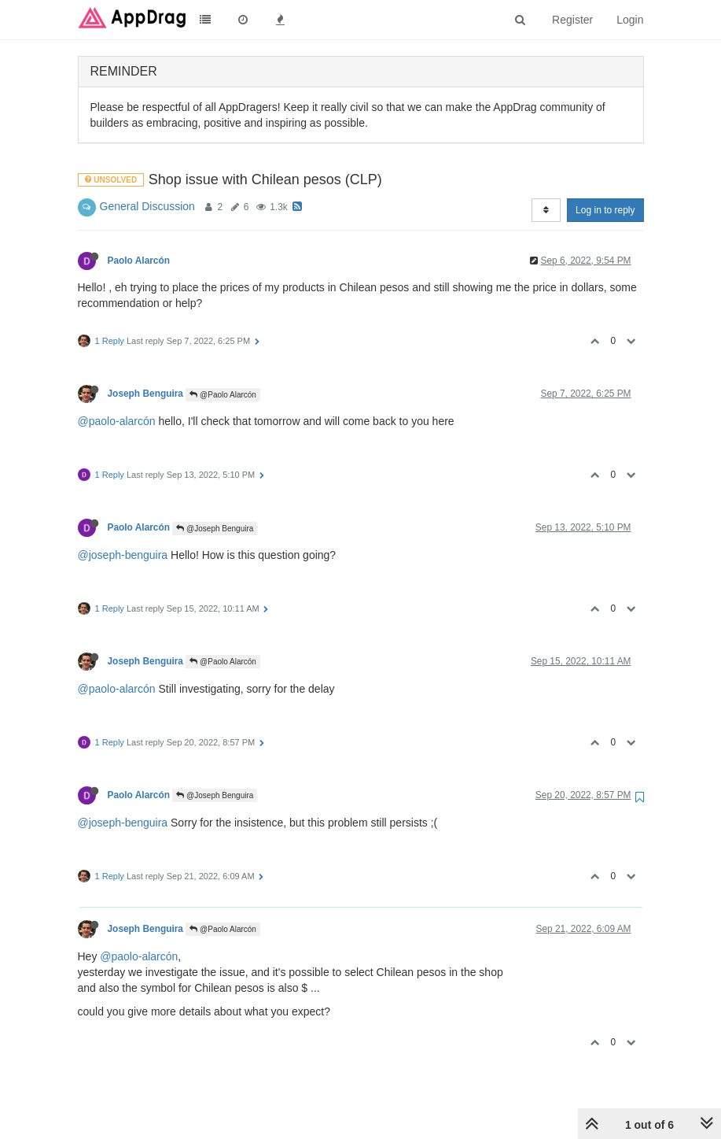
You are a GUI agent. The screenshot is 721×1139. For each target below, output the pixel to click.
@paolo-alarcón (117, 421)
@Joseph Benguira (214, 528)
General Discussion (147, 206)
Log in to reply (605, 210)
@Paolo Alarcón (222, 394)
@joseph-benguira (123, 555)
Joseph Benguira (145, 393)
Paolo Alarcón (139, 260)
